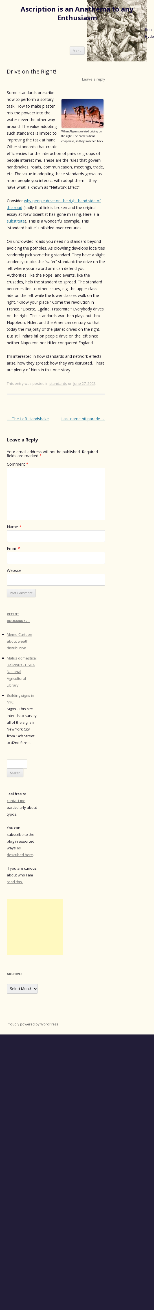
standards (58, 383)
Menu (77, 50)
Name (14, 526)
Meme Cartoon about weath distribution (19, 641)
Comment (17, 464)
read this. (15, 881)
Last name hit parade (83, 418)
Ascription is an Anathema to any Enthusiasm (77, 13)
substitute (16, 221)
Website (14, 570)
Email (13, 548)
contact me (16, 800)
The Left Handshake (28, 418)
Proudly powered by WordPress (32, 1024)
